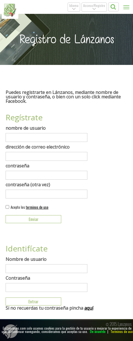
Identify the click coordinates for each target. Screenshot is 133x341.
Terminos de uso (121, 331)
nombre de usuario (26, 128)
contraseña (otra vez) (28, 184)
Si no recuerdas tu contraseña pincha (49, 308)
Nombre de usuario (26, 259)
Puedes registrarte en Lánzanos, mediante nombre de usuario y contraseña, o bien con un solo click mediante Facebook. (63, 96)
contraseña (17, 166)
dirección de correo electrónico (38, 147)
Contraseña (18, 278)
